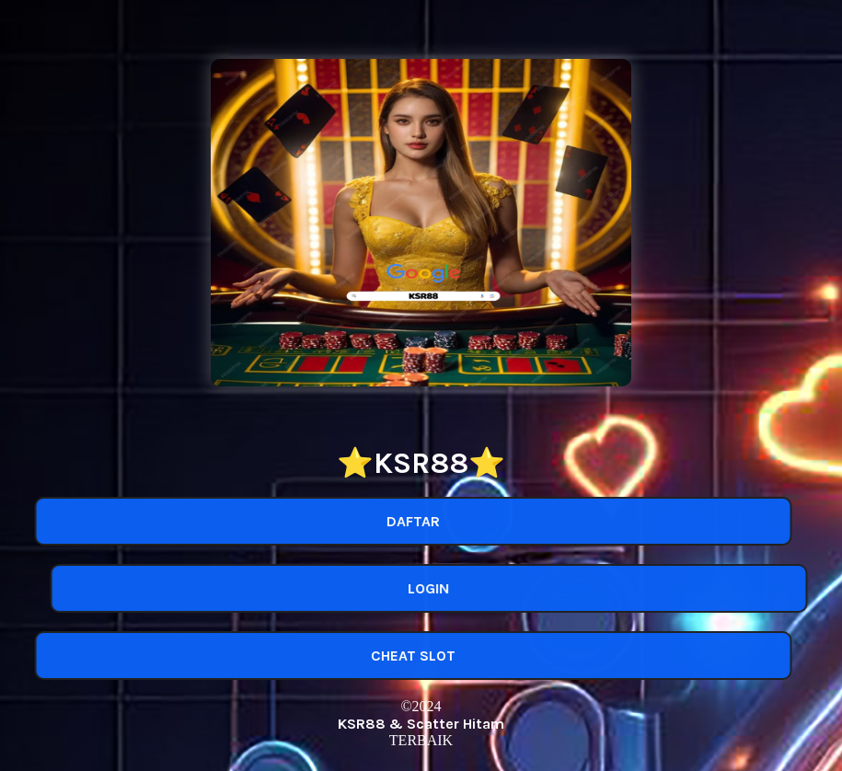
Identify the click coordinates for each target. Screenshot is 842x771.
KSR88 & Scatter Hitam (421, 723)
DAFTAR (408, 521)
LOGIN (434, 588)
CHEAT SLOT (408, 655)
